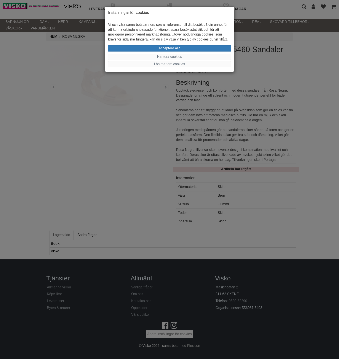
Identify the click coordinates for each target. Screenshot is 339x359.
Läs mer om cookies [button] (169, 64)
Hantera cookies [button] (169, 56)
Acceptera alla (169, 48)
